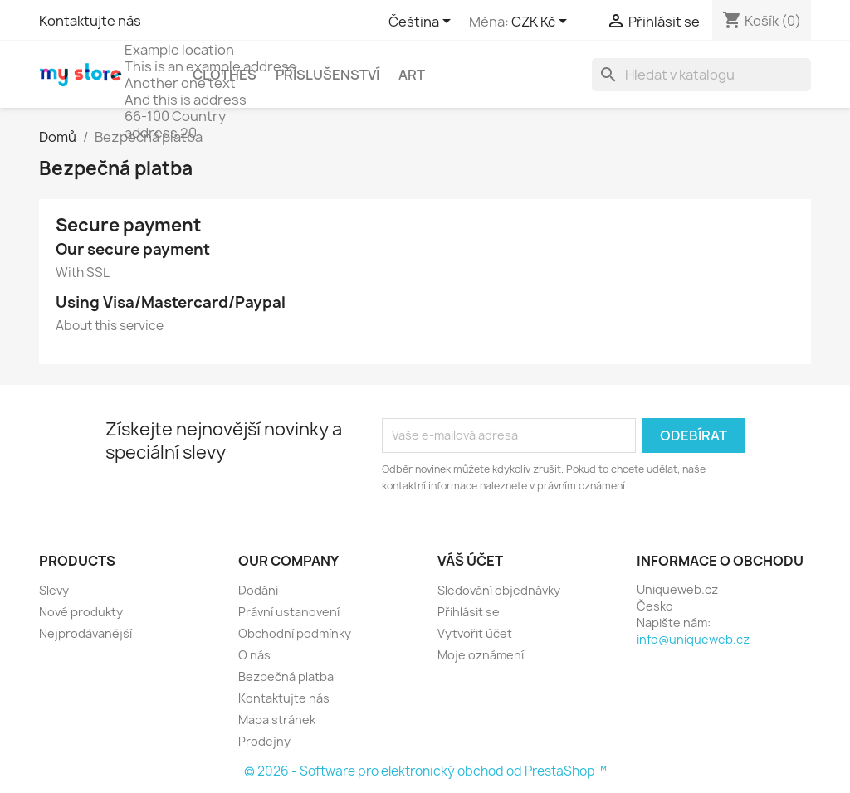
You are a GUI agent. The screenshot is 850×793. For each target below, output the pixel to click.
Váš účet (470, 561)
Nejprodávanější (85, 633)
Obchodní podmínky (294, 633)
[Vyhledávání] (701, 74)
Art (411, 75)
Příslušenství (327, 75)
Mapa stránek (276, 719)
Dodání (258, 590)
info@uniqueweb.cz (693, 639)
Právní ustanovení (289, 612)
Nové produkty (81, 612)
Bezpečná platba (286, 676)
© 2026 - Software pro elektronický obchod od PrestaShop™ (425, 771)
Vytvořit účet (474, 633)
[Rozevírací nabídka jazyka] (422, 22)
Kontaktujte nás (90, 21)
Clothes (224, 75)
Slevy (54, 590)
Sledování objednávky (498, 590)
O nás (254, 655)
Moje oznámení (480, 655)
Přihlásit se (468, 612)
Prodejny (264, 741)
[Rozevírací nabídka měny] (542, 22)
